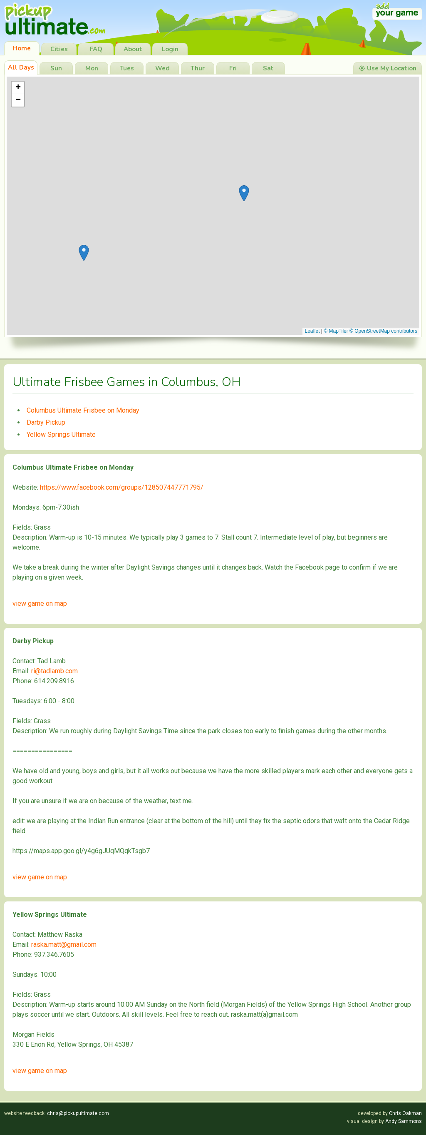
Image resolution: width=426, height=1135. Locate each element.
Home (22, 48)
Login (170, 49)
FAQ (96, 49)
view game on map (39, 603)
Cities (59, 49)
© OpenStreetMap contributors (383, 331)
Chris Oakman (405, 1113)
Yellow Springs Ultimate (61, 434)
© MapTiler (336, 331)
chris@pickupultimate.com (78, 1113)
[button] (244, 193)
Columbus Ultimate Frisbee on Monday (83, 410)
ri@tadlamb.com (54, 671)
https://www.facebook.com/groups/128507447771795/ (121, 487)
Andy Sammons (403, 1121)
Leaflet (312, 331)
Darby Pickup (46, 422)
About (133, 49)
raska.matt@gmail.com (64, 944)
